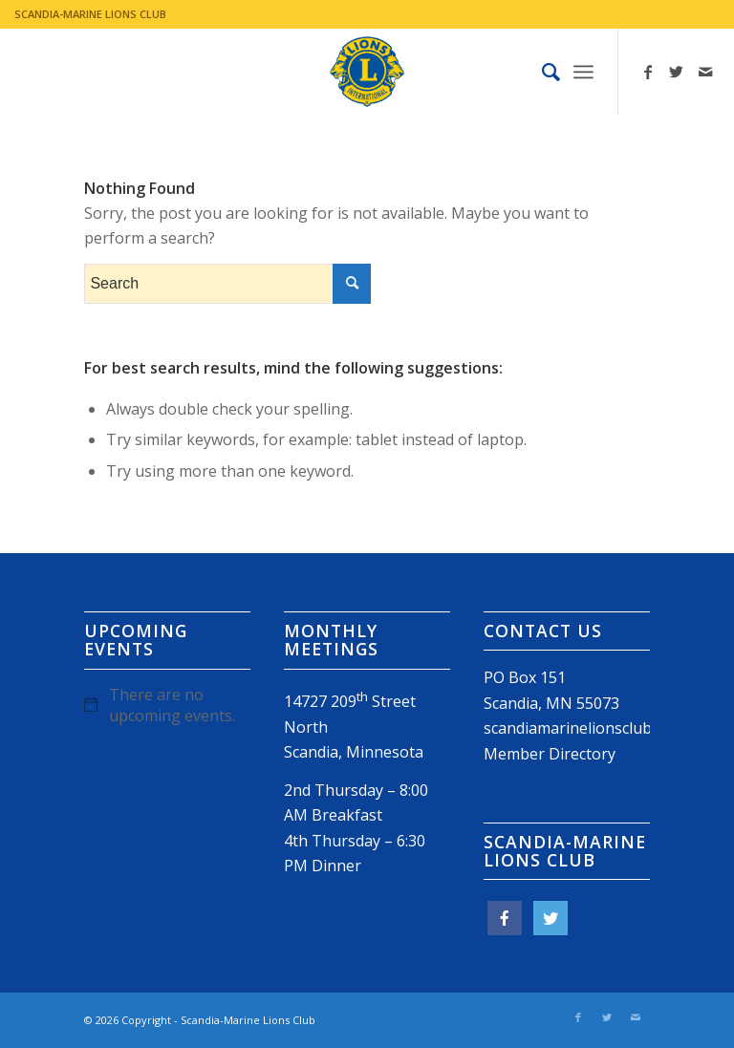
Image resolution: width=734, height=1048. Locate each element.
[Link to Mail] (705, 71)
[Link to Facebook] (648, 71)
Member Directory (549, 753)
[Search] (541, 72)
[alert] (166, 705)
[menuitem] (541, 72)
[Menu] (583, 71)
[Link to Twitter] (676, 71)
